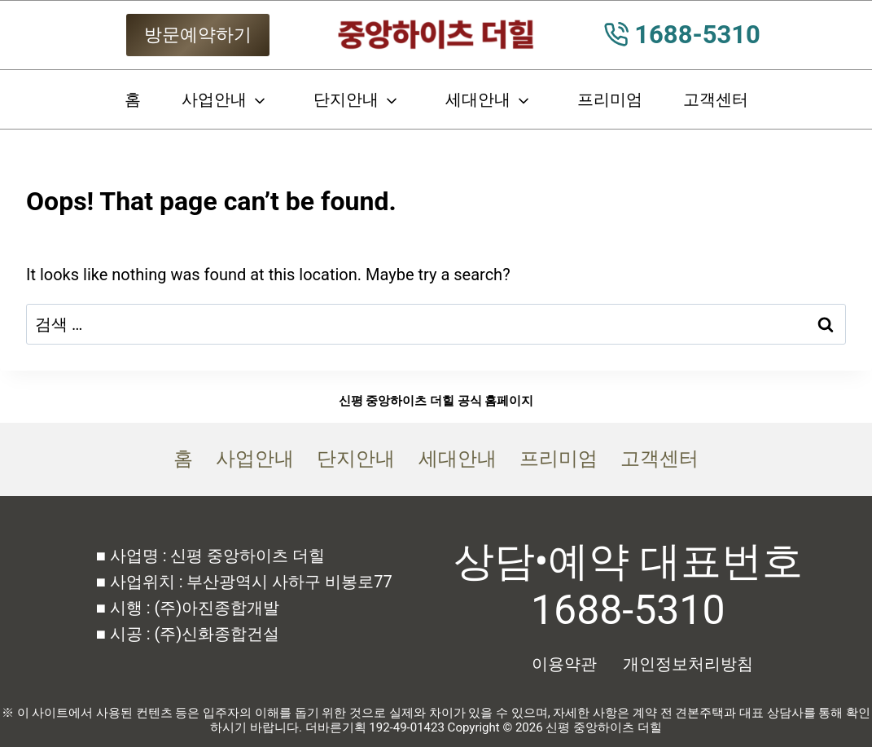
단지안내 (346, 99)
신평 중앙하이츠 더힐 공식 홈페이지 (436, 400)
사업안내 (214, 99)
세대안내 (477, 99)
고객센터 (715, 99)
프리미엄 (609, 99)
